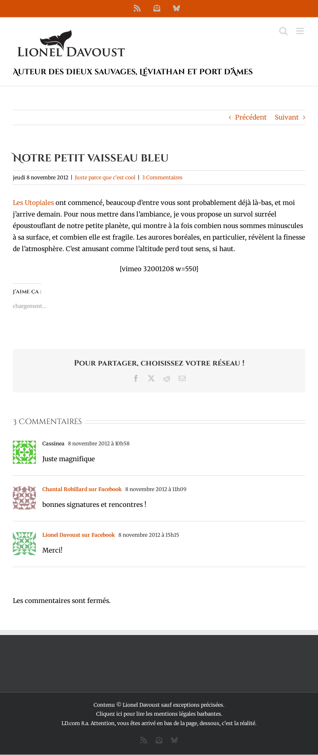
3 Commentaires (162, 177)
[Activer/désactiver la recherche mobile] (283, 30)
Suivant (287, 117)
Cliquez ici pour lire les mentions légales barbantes (158, 714)
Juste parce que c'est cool (105, 177)
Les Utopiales (33, 203)
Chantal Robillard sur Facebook (82, 489)
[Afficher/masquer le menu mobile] (300, 30)
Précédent (251, 117)
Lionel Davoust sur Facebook (78, 535)
